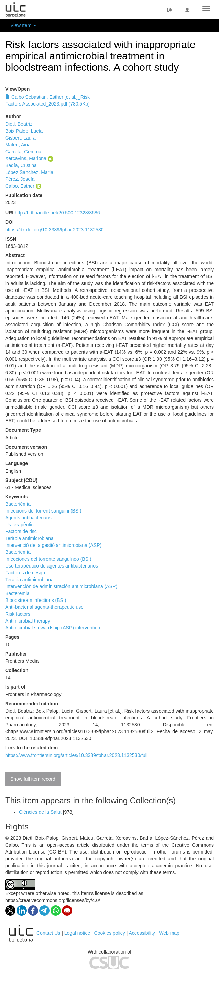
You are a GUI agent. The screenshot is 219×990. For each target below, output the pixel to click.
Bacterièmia (18, 504)
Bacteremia (17, 593)
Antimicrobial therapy (27, 621)
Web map (169, 933)
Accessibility (142, 933)
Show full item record (32, 779)
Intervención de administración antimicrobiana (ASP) (61, 586)
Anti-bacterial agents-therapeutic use (44, 607)
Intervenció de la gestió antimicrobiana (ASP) (53, 545)
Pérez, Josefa (20, 179)
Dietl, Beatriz (18, 124)
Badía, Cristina (21, 165)
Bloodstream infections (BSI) (35, 600)
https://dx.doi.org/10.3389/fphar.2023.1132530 (54, 229)
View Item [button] (23, 25)
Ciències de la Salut (40, 812)
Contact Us (48, 933)
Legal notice (77, 933)
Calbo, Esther (19, 186)
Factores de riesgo (25, 572)
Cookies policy (109, 933)
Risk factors (17, 614)
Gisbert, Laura (20, 138)
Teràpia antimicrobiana (29, 538)
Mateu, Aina (18, 144)
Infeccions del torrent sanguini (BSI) (43, 511)
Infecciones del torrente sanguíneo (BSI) (48, 559)
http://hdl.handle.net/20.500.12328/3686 (57, 213)
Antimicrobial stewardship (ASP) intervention (52, 627)
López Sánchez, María (29, 172)
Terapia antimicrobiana (29, 579)
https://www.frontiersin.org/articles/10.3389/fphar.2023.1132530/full (76, 755)
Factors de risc (21, 531)
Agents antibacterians (28, 517)
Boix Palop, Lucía (24, 131)
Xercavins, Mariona (25, 158)
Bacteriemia (18, 552)
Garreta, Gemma (23, 151)
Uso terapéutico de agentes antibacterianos (51, 566)
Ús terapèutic (19, 524)
